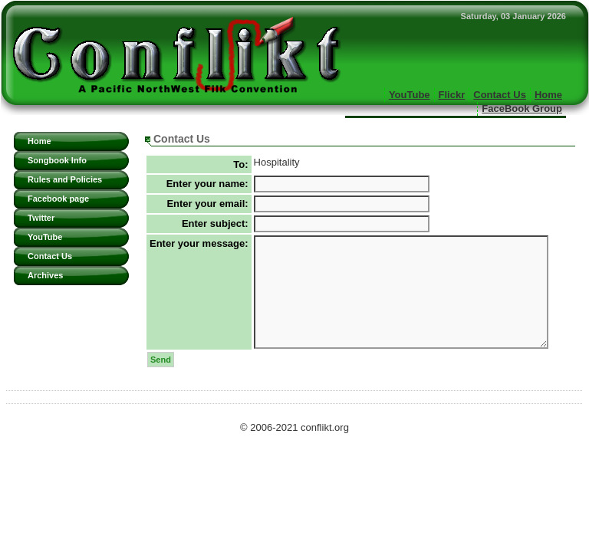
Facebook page (58, 198)
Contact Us (499, 94)
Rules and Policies (65, 179)
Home (548, 94)
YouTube (409, 94)
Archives (45, 275)
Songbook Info (57, 160)
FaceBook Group (522, 108)
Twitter (41, 217)
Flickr (452, 94)
